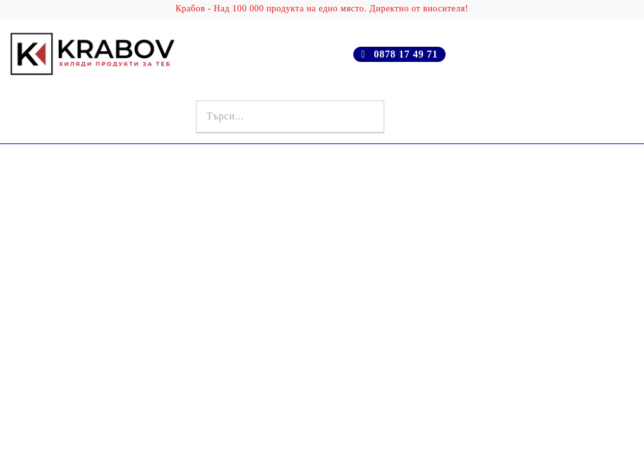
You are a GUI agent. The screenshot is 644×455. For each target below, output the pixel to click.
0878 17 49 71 (405, 54)
